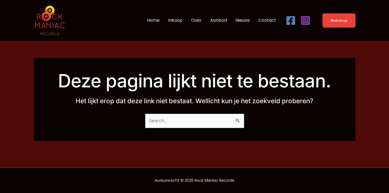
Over (196, 20)
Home (153, 20)
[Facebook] (291, 20)
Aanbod (218, 20)
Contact (267, 20)
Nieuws (242, 20)
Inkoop (175, 20)
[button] (335, 20)
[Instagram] (305, 20)
